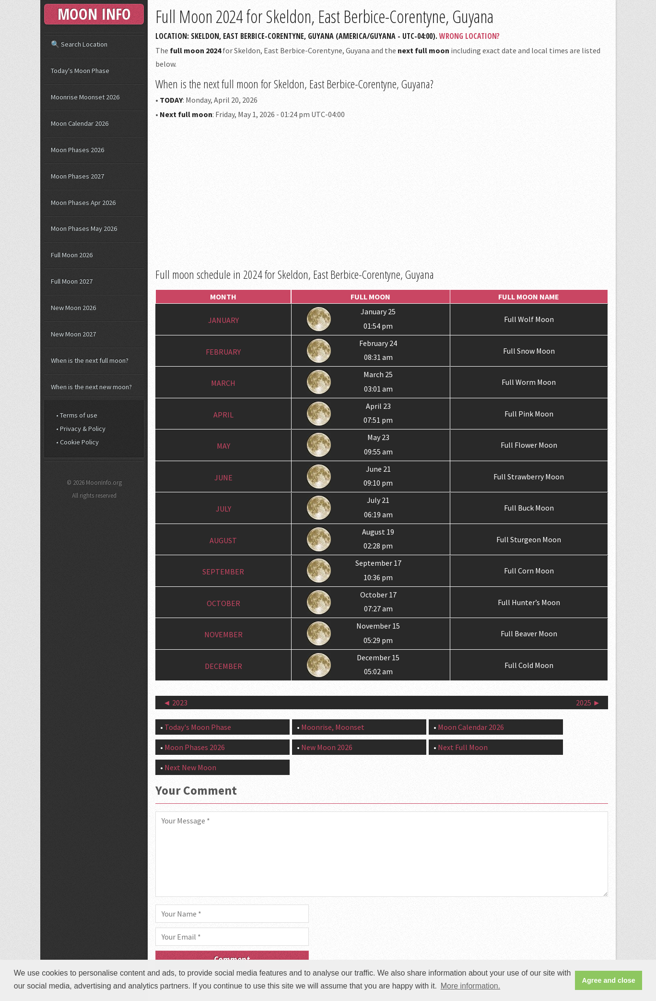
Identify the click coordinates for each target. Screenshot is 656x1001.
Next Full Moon (463, 747)
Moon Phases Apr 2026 (83, 202)
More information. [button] (471, 986)
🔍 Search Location (79, 44)
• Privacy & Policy (80, 428)
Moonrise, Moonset (332, 727)
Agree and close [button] (608, 980)
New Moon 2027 (73, 334)
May (223, 446)
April (223, 414)
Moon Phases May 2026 (84, 228)
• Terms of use (76, 415)
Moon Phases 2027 (77, 176)
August (223, 540)
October (223, 603)
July (223, 509)
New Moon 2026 (326, 747)
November (223, 635)
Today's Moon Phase (197, 727)
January (223, 320)
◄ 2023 (175, 702)
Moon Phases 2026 (194, 747)
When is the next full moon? (90, 360)
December (223, 666)
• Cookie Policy (77, 442)
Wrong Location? (469, 36)
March (223, 383)
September (223, 572)
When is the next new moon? (91, 386)
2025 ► (588, 702)
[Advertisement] (381, 192)
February (223, 352)
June (223, 477)
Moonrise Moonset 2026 (85, 97)
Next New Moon (190, 767)
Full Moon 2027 (72, 281)
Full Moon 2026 (72, 254)
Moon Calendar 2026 (471, 727)
